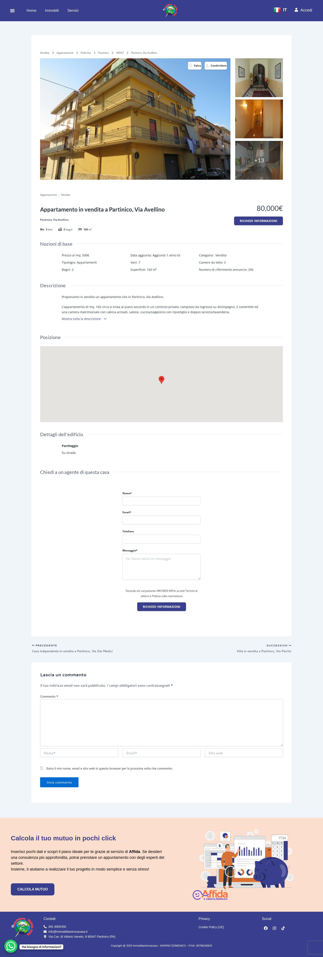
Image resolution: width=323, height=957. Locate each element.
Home (31, 10)
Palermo (86, 53)
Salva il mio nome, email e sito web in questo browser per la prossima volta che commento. (109, 769)
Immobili (52, 10)
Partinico (103, 53)
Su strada (69, 453)
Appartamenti (65, 53)
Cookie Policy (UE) (211, 927)
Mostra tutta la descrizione (84, 319)
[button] (12, 10)
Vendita (44, 53)
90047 (120, 53)
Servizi (72, 10)
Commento (49, 697)
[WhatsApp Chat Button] (10, 946)
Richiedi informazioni (258, 221)
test (163, 307)
